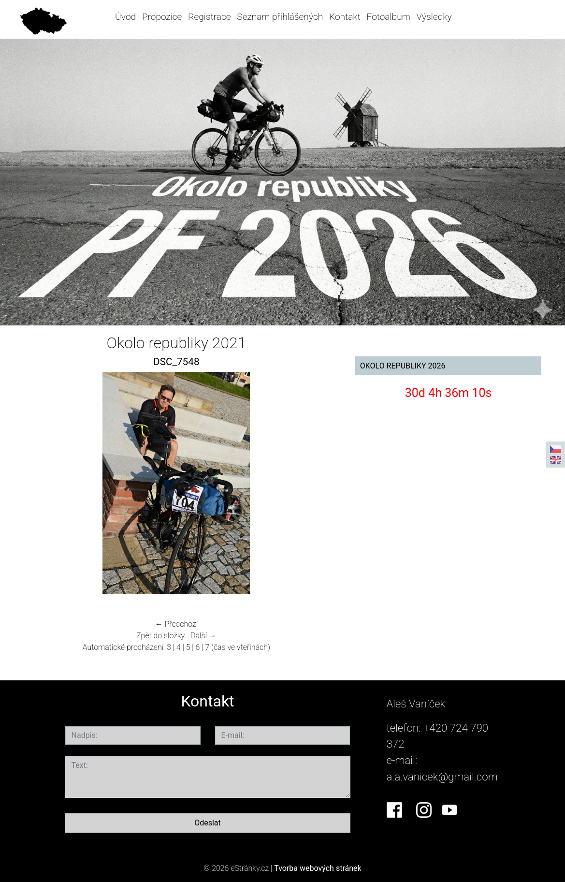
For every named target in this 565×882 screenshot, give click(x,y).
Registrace (209, 16)
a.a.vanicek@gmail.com (442, 776)
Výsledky (434, 16)
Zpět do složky (160, 635)
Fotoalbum (388, 16)
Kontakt (345, 16)
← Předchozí (176, 624)
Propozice (162, 16)
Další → (203, 635)
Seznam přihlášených (280, 16)
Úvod (125, 16)
